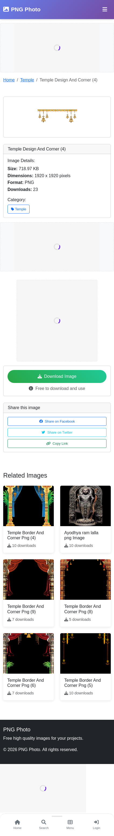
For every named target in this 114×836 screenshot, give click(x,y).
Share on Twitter (57, 432)
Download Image (57, 376)
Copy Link (57, 443)
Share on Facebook (57, 421)
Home (9, 80)
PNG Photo (22, 9)
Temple (27, 80)
